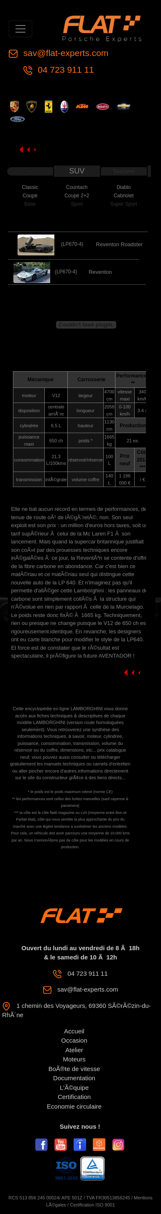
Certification (74, 1096)
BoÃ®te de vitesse (74, 1068)
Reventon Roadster (119, 244)
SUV (76, 171)
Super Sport (123, 204)
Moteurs (74, 1059)
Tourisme (123, 171)
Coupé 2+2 (76, 196)
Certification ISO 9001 (92, 1204)
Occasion (74, 1040)
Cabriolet (124, 196)
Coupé (30, 196)
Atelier (74, 1049)
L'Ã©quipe (74, 1087)
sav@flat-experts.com (64, 53)
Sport (77, 204)
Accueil (74, 1031)
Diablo (124, 187)
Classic (30, 187)
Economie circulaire (74, 1106)
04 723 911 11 (65, 69)
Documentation (74, 1077)
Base (30, 204)
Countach (76, 187)
